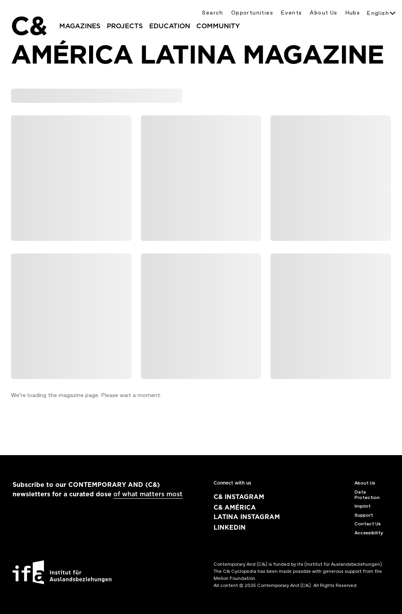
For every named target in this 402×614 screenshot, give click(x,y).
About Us (323, 12)
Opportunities (252, 12)
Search (212, 12)
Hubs (352, 12)
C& (29, 26)
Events (291, 12)
